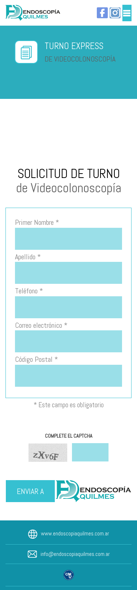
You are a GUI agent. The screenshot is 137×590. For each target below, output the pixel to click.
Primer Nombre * (37, 222)
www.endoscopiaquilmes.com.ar (75, 533)
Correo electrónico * (41, 325)
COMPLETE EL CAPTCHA (68, 436)
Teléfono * (29, 291)
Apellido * (28, 256)
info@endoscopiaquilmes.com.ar (75, 553)
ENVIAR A (30, 491)
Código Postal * (36, 359)
